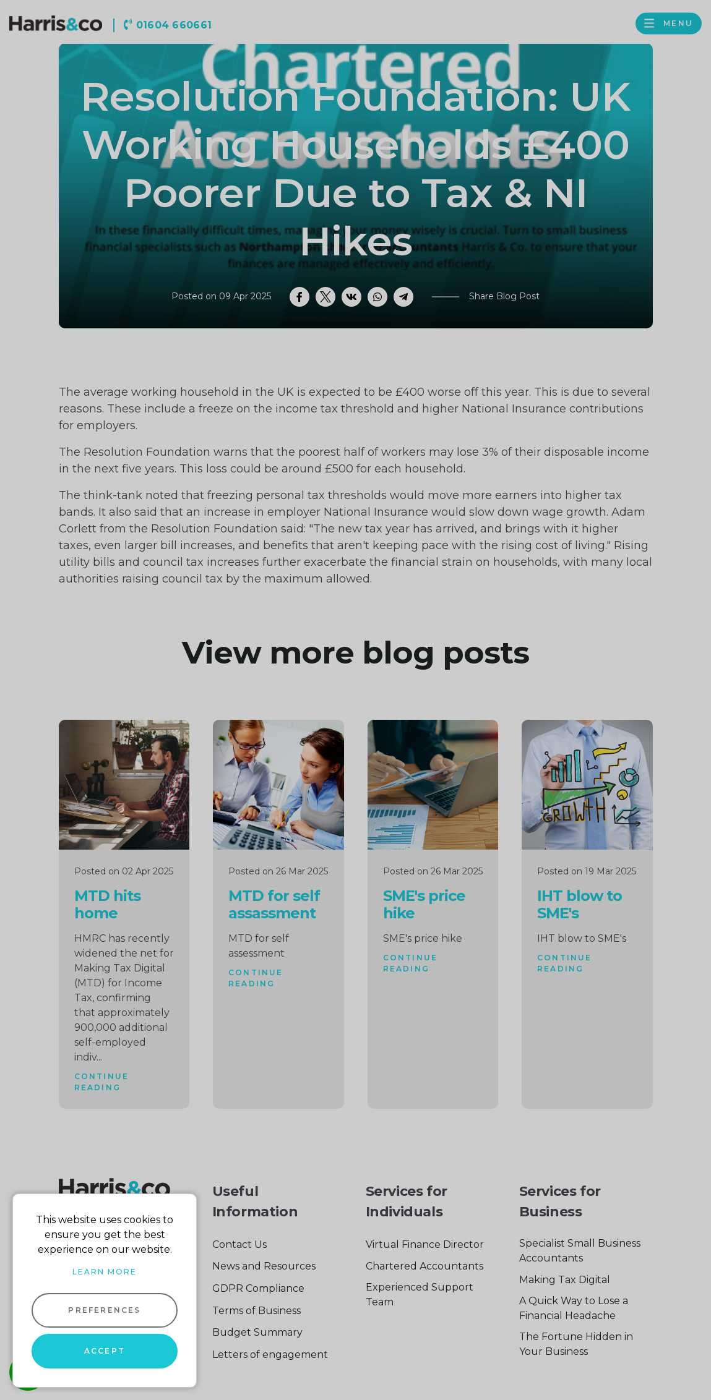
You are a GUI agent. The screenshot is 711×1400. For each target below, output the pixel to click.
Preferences (104, 1310)
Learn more (104, 1271)
